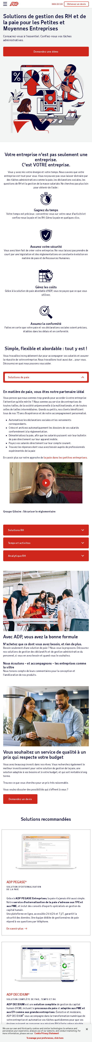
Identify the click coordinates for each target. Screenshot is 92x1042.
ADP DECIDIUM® (18, 994)
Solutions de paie (18, 377)
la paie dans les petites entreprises (65, 457)
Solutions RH (16, 530)
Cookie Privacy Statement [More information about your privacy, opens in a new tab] (46, 1033)
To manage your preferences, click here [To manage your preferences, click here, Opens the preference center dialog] (45, 1038)
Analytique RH (17, 555)
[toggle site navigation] (5, 4)
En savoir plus (15, 928)
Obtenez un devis (76, 4)
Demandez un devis (20, 798)
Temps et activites (19, 542)
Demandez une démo (46, 51)
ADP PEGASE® (17, 882)
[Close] (86, 1029)
